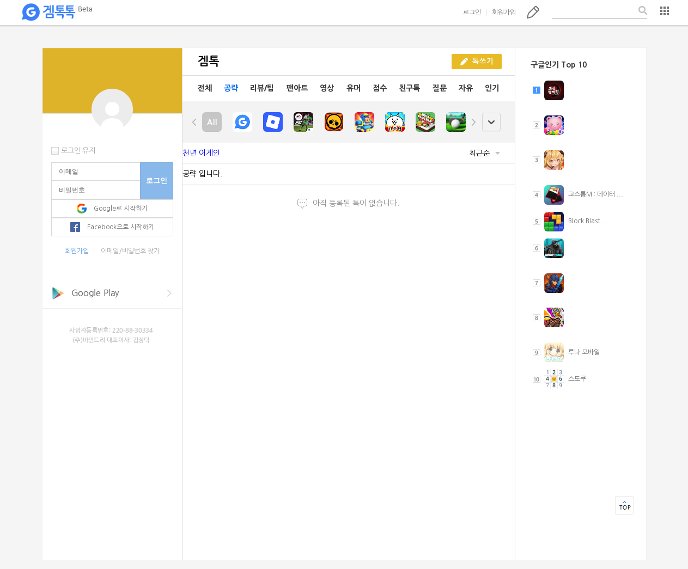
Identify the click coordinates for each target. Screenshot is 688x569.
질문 (440, 88)
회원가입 (504, 12)
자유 (466, 88)
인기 (492, 88)
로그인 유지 (78, 150)
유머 (353, 88)
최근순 (484, 153)
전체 (205, 88)
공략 (231, 88)
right (473, 122)
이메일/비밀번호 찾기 (130, 251)
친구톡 (409, 88)
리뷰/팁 (262, 88)
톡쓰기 (533, 12)
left (194, 122)
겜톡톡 (57, 12)
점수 (380, 88)
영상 (327, 88)
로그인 (472, 12)
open (491, 122)
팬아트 (297, 88)
